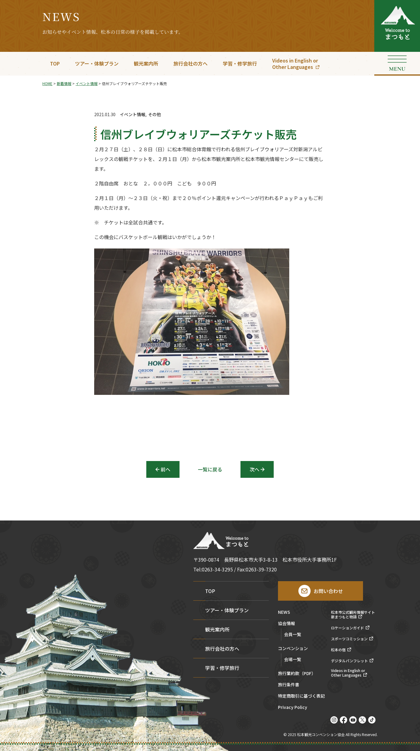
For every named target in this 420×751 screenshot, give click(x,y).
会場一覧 (292, 659)
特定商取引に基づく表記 (301, 696)
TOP (55, 63)
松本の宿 (338, 649)
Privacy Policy (292, 707)
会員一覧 (292, 634)
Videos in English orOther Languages (295, 63)
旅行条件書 (288, 685)
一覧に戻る (210, 469)
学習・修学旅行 (240, 63)
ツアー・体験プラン (97, 63)
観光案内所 (146, 63)
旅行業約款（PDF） (297, 673)
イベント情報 (132, 114)
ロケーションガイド (347, 627)
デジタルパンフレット (349, 660)
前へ (165, 469)
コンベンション (293, 648)
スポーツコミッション (349, 638)
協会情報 (286, 623)
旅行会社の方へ (190, 63)
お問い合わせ (328, 591)
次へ (254, 469)
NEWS (284, 612)
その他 (154, 114)
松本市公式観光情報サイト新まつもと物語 (353, 614)
